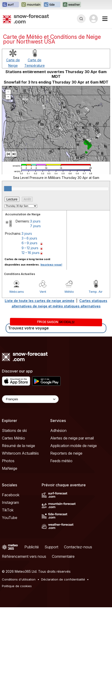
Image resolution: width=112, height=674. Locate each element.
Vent (43, 291)
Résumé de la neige (18, 445)
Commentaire (63, 556)
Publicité (31, 547)
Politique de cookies (17, 586)
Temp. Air (96, 291)
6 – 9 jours (29, 243)
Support (51, 547)
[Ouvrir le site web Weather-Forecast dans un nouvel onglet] (71, 5)
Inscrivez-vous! (51, 264)
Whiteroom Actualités (20, 453)
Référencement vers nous (24, 556)
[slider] (8, 188)
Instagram (10, 502)
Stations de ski (14, 430)
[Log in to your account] (93, 18)
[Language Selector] (30, 399)
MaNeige (9, 468)
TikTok (7, 510)
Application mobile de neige (73, 445)
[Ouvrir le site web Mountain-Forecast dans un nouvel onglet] (31, 5)
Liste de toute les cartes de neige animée (39, 301)
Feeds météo (61, 460)
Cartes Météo (13, 438)
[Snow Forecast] (26, 18)
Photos (8, 460)
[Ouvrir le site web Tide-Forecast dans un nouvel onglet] (51, 5)
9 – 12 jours (30, 248)
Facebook (10, 494)
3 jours (35, 221)
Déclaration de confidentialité (63, 579)
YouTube (9, 517)
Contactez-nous (78, 547)
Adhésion (58, 430)
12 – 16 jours (31, 253)
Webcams (16, 291)
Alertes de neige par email (72, 438)
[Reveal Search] (81, 18)
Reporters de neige (66, 453)
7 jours (35, 226)
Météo (69, 291)
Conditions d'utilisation (19, 579)
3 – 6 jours (29, 238)
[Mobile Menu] (105, 18)
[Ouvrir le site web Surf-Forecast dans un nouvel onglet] (10, 5)
